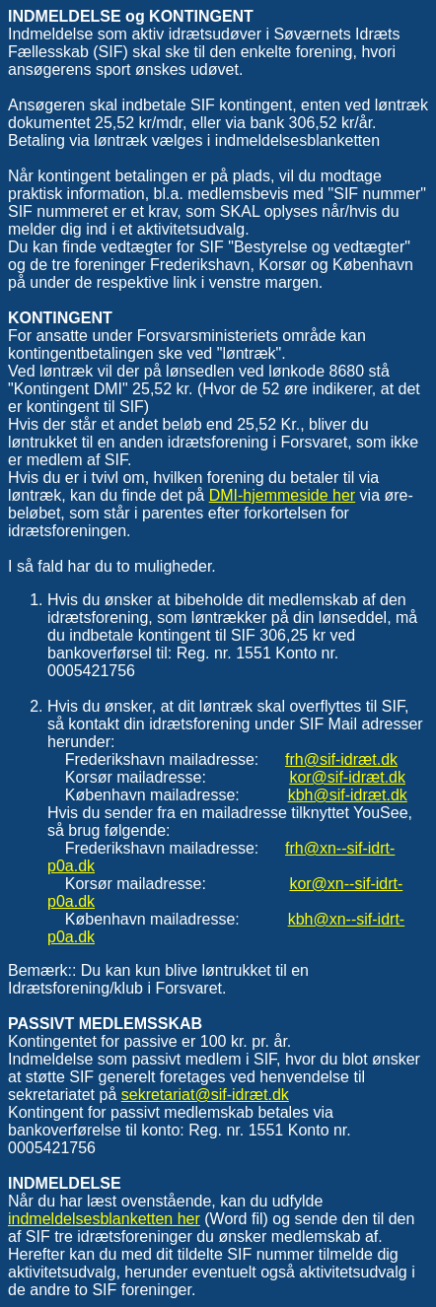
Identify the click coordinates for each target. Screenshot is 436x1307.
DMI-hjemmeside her (282, 495)
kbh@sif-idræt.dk (347, 795)
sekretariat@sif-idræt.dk (205, 1094)
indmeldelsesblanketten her (104, 1218)
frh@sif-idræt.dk (341, 759)
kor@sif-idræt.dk (347, 777)
